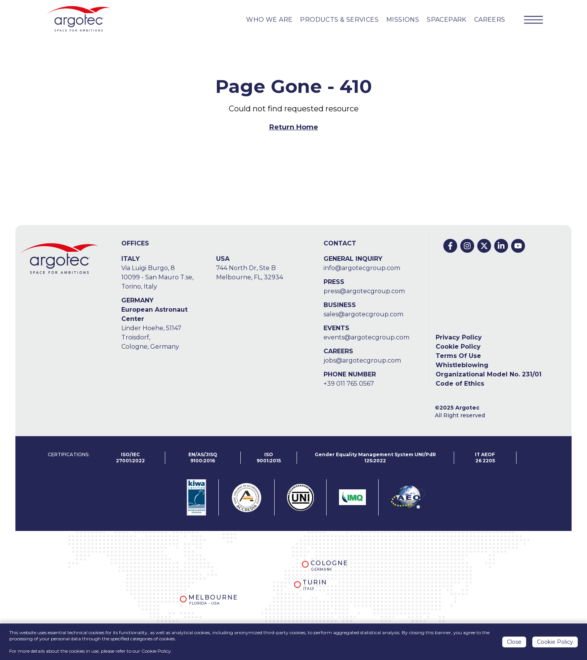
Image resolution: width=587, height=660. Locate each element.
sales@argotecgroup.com (363, 314)
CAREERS (489, 19)
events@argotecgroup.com (366, 337)
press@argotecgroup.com (364, 291)
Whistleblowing (462, 365)
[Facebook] (450, 246)
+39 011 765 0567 (349, 383)
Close (514, 642)
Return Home (293, 127)
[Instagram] (467, 246)
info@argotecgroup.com (362, 268)
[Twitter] (484, 246)
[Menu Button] (533, 20)
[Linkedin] (501, 246)
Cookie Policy (458, 346)
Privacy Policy (459, 337)
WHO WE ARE (269, 19)
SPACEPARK (446, 19)
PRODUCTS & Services (339, 19)
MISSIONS (402, 19)
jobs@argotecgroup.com (362, 360)
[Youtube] (518, 246)
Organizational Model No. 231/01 (489, 374)
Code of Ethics (460, 383)
